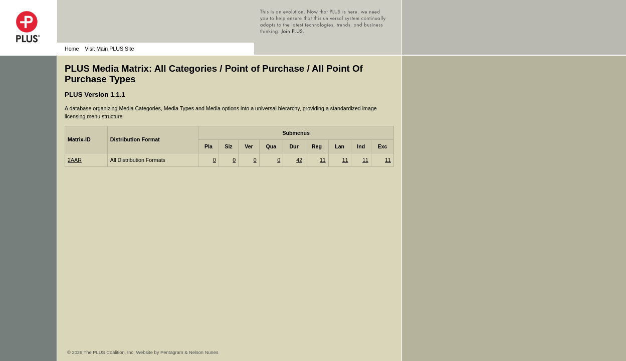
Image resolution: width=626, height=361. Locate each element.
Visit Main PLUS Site (109, 49)
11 (323, 160)
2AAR (75, 160)
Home (72, 49)
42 (299, 160)
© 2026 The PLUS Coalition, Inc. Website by (113, 352)
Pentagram (171, 352)
